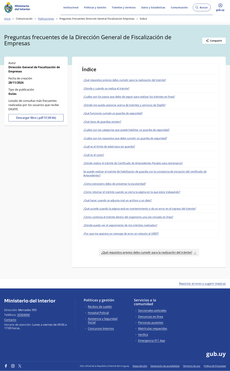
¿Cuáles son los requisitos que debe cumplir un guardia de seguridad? (125, 138)
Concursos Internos (101, 328)
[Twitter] (20, 366)
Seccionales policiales (152, 310)
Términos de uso (191, 366)
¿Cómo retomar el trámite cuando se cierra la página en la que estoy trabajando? (131, 192)
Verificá (143, 335)
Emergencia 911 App (151, 340)
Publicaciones (46, 18)
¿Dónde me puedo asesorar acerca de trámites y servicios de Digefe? (124, 105)
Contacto (10, 320)
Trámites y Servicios (124, 7)
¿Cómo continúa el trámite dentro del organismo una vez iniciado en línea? (128, 217)
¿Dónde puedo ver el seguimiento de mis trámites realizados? (120, 225)
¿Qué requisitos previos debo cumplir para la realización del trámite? (124, 80)
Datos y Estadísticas (153, 7)
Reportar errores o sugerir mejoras (202, 283)
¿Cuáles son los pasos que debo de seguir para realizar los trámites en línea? (129, 96)
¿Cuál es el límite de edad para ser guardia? (109, 146)
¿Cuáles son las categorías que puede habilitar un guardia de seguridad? (126, 130)
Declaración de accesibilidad (165, 366)
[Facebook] (6, 366)
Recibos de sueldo (100, 307)
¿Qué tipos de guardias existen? (102, 121)
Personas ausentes (150, 322)
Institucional (70, 7)
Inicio (7, 18)
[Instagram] (13, 366)
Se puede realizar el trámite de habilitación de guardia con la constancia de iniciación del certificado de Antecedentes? (145, 173)
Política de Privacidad (215, 366)
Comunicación (179, 7)
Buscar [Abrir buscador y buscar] (201, 8)
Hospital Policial (98, 313)
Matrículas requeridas (152, 328)
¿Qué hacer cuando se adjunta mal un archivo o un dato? (117, 200)
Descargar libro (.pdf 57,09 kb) (36, 118)
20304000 (23, 315)
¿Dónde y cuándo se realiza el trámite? (106, 88)
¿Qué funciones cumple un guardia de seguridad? (112, 113)
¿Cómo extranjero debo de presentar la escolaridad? (114, 183)
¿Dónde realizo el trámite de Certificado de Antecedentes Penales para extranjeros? (133, 163)
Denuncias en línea (150, 317)
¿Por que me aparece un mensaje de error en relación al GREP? (121, 233)
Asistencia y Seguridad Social (102, 320)
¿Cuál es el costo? (93, 155)
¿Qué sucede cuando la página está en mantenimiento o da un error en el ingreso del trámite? (139, 208)
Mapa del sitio (140, 366)
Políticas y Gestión (95, 7)
